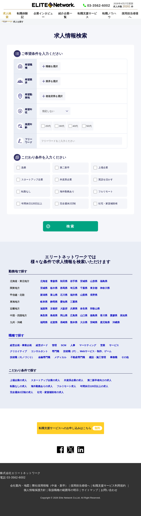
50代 (87, 126)
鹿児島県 (105, 322)
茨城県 (43, 288)
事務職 (113, 357)
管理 (54, 345)
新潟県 (43, 294)
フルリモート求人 (66, 386)
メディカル (60, 357)
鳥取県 (43, 315)
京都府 (53, 308)
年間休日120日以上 (29, 203)
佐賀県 (53, 322)
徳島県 (93, 315)
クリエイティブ (18, 351)
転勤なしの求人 (18, 386)
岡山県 (63, 315)
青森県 (53, 281)
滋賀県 (43, 308)
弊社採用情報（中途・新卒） (50, 485)
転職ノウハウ (109, 15)
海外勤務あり (64, 191)
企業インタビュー (43, 15)
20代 (46, 126)
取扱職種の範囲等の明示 (63, 490)
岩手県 (73, 281)
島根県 (53, 315)
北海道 (43, 281)
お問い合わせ (109, 490)
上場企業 (101, 167)
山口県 (83, 315)
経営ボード (42, 345)
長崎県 (63, 322)
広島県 (73, 315)
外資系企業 (63, 179)
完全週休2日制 (65, 203)
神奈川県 (105, 288)
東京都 (93, 288)
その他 (125, 357)
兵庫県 (73, 308)
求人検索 (7, 15)
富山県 (53, 294)
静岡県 (53, 301)
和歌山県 (95, 308)
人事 (72, 345)
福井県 (73, 294)
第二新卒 (62, 167)
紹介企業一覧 (65, 15)
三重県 (73, 301)
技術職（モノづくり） (22, 357)
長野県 (93, 294)
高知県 (123, 315)
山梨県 (83, 294)
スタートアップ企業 (30, 179)
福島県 (103, 281)
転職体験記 (22, 15)
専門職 (55, 351)
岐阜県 (43, 301)
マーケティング (87, 345)
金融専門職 (44, 357)
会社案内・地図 (19, 485)
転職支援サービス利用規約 (109, 485)
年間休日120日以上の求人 (94, 386)
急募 (21, 167)
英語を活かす (103, 179)
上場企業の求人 (18, 380)
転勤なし (24, 191)
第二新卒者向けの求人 (99, 380)
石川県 (63, 294)
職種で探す (16, 335)
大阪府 (63, 308)
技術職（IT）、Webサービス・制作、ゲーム (87, 351)
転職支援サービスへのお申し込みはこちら (70, 428)
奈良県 (83, 308)
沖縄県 (116, 322)
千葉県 (83, 288)
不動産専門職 (77, 357)
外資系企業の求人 (73, 380)
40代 (73, 126)
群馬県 (63, 288)
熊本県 (73, 322)
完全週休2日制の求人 (21, 392)
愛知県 (63, 301)
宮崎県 (93, 322)
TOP (5, 22)
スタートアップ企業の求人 (45, 380)
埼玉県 (73, 288)
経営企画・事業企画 (21, 345)
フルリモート (103, 191)
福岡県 (43, 322)
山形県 (93, 281)
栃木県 (53, 288)
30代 (59, 126)
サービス (114, 345)
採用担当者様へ (130, 15)
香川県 (103, 315)
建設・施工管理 (97, 357)
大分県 (83, 322)
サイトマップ (90, 490)
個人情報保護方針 (35, 490)
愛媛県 (113, 315)
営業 (102, 345)
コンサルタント (39, 351)
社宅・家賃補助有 (106, 203)
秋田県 (63, 281)
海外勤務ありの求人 (42, 386)
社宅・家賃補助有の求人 (50, 392)
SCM (63, 345)
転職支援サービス (87, 15)
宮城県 (83, 281)
